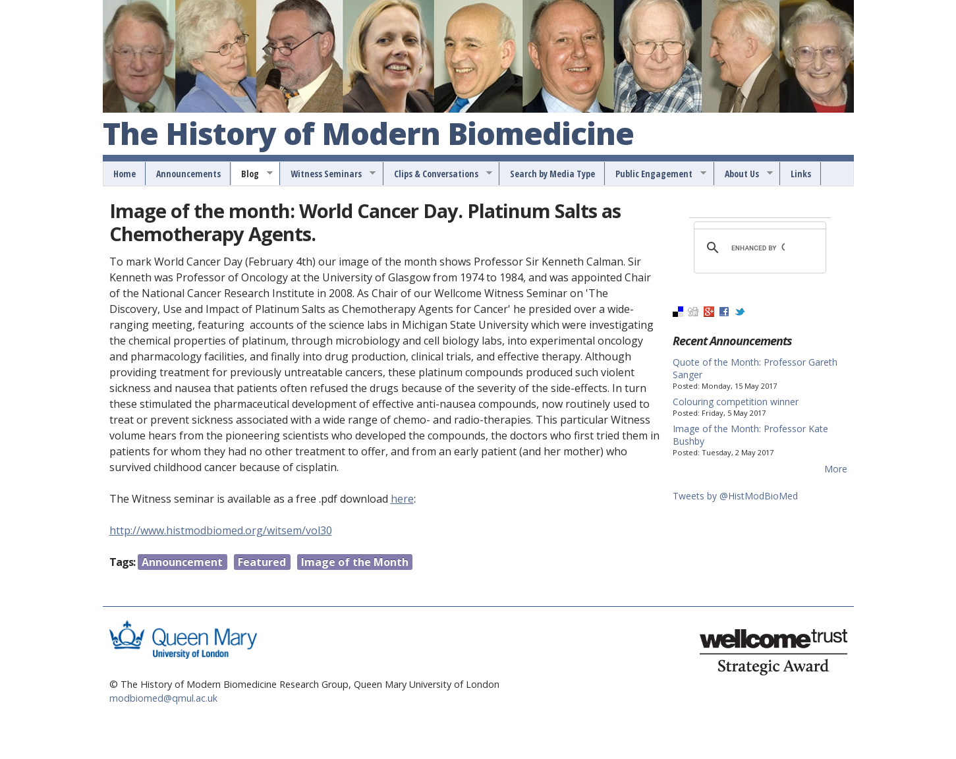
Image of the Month (354, 562)
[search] (758, 248)
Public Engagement (656, 174)
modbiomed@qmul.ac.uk (163, 698)
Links (801, 173)
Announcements (188, 173)
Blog (252, 174)
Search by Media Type (552, 173)
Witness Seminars (328, 174)
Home (124, 173)
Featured (262, 562)
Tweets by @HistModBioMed (735, 496)
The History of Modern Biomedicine (368, 134)
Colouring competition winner (736, 401)
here (402, 499)
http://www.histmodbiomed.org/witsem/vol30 (220, 530)
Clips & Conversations (438, 174)
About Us (744, 174)
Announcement (182, 562)
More (835, 469)
